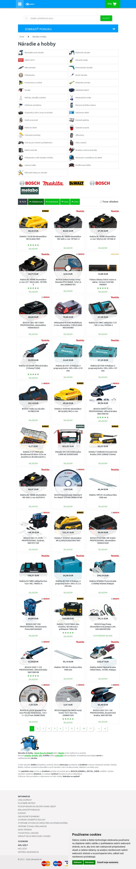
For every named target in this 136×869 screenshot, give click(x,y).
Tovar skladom (110, 201)
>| (105, 728)
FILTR (22, 202)
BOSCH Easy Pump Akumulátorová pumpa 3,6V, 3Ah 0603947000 (103, 626)
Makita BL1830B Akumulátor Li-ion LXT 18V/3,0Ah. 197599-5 (33, 282)
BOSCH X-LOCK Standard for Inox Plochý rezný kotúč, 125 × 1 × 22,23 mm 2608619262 (33, 712)
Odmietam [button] (89, 862)
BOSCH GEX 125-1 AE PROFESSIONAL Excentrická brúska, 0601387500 (103, 712)
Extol (37, 753)
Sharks (61, 753)
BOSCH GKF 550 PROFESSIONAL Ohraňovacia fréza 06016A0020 (33, 626)
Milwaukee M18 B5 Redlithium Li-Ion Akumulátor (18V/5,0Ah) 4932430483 (68, 325)
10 (84, 728)
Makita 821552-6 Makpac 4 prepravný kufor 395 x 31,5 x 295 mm (68, 583)
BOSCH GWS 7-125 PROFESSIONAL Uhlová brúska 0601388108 (33, 669)
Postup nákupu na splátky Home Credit (37, 806)
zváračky (59, 755)
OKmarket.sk (36, 859)
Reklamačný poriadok (29, 810)
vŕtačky (27, 755)
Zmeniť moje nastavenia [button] (107, 862)
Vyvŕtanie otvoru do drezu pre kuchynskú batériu (43, 823)
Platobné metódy (26, 803)
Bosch (43, 753)
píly (40, 755)
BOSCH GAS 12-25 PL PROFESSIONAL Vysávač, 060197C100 (33, 540)
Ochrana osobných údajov (31, 820)
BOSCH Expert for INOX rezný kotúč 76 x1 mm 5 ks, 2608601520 (68, 712)
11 (91, 728)
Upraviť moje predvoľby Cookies (34, 836)
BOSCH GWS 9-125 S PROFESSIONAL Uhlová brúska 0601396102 (103, 411)
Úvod (21, 37)
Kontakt (22, 813)
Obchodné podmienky (29, 816)
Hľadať (106, 18)
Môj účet (22, 849)
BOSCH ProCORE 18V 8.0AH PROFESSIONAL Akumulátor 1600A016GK (103, 540)
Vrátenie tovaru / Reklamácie (32, 826)
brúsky (35, 755)
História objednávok (28, 852)
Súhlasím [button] (78, 862)
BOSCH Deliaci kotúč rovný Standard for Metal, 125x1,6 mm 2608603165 (68, 282)
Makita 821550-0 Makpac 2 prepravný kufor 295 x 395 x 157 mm (102, 368)
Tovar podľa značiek (28, 833)
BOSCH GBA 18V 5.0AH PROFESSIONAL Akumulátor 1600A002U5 (33, 325)
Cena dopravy (25, 800)
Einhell (49, 753)
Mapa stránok (25, 830)
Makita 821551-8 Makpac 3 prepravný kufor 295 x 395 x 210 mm (68, 368)
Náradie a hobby (39, 37)
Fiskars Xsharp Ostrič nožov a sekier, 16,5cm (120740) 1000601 (103, 282)
